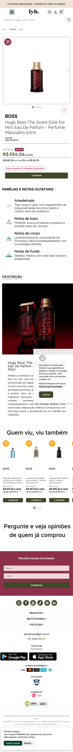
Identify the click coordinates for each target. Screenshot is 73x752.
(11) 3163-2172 (35, 639)
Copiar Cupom (13, 743)
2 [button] (36, 507)
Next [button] (67, 70)
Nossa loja (36, 645)
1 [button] (34, 508)
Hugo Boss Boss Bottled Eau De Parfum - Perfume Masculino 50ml (36, 480)
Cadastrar (36, 585)
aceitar (46, 394)
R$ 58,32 (34, 160)
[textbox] (36, 20)
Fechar (27, 743)
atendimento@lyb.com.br (36, 634)
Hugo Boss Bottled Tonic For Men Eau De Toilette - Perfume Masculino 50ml (13, 480)
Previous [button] (6, 70)
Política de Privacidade (50, 386)
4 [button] (40, 507)
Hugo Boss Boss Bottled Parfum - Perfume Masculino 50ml (58, 480)
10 (24, 160)
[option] (36, 70)
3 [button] (38, 507)
